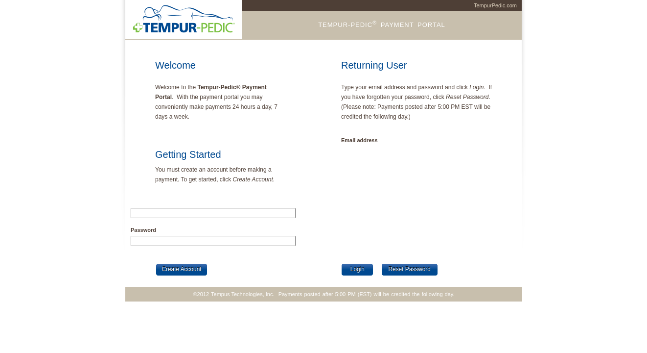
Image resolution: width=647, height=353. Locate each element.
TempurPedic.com (495, 5)
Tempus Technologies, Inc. (242, 294)
